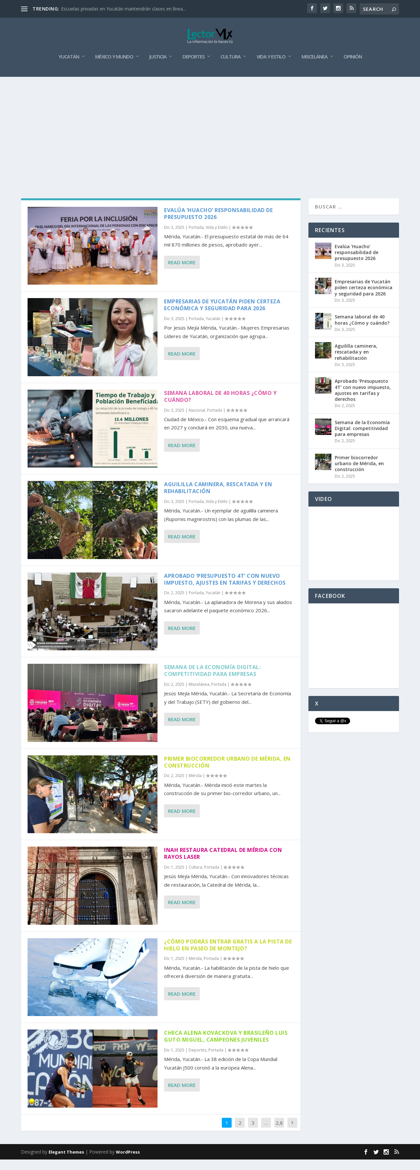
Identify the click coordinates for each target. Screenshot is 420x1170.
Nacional (197, 420)
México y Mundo (114, 67)
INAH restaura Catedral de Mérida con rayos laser (223, 864)
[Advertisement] (210, 137)
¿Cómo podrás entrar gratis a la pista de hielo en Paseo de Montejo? (228, 955)
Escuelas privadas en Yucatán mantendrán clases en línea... (123, 9)
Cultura (230, 67)
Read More (182, 273)
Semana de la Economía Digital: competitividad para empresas (212, 681)
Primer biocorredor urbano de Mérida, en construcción (227, 773)
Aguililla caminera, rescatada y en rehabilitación (218, 498)
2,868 (279, 1138)
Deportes (193, 67)
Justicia (157, 67)
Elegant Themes (66, 1162)
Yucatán (68, 67)
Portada (196, 238)
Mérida (195, 786)
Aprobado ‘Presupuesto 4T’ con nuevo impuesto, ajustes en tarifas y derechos (225, 590)
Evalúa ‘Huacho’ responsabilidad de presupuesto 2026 (218, 224)
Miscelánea (314, 67)
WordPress (128, 1162)
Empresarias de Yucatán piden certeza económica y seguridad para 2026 (222, 315)
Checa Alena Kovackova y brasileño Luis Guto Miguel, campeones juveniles (225, 1047)
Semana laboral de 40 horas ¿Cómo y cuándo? (220, 407)
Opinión (353, 67)
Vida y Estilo (271, 67)
